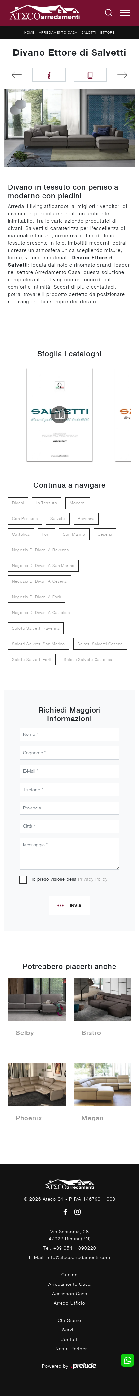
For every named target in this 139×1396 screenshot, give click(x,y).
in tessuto (46, 502)
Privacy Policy (93, 879)
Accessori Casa (69, 1293)
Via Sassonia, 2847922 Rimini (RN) (70, 1235)
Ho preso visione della (69, 879)
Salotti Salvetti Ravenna (36, 628)
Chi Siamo (69, 1320)
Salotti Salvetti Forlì (31, 659)
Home (29, 32)
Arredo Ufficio (69, 1303)
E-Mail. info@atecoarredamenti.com (69, 1257)
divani (18, 502)
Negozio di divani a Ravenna (40, 549)
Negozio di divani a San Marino (43, 565)
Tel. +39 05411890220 (69, 1248)
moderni (78, 502)
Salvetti (57, 518)
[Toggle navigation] (125, 13)
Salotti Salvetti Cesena (100, 643)
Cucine (69, 1274)
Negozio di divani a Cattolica (41, 612)
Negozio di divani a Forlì (36, 596)
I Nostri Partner (69, 1348)
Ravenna (86, 518)
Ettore (107, 32)
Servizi (69, 1329)
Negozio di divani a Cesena (39, 581)
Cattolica (21, 534)
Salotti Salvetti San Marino (38, 643)
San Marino (74, 534)
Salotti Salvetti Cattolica (88, 659)
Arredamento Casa (58, 32)
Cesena (105, 534)
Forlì (46, 534)
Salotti (88, 32)
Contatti (70, 1339)
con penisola (25, 518)
